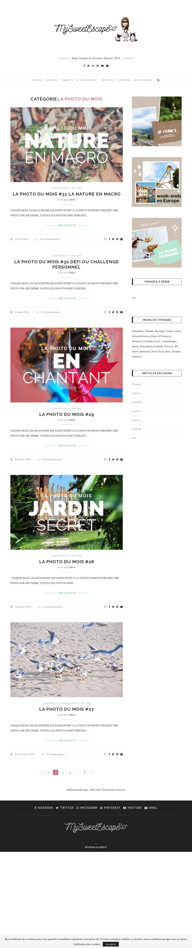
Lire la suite (66, 225)
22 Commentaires (50, 455)
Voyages (50, 80)
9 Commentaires (53, 746)
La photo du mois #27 (66, 703)
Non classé (78, 188)
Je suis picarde (86, 80)
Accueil (37, 80)
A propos (124, 80)
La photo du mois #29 (66, 411)
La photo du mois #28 (66, 557)
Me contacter (142, 80)
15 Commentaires (48, 237)
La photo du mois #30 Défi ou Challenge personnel (66, 263)
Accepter (110, 944)
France (66, 80)
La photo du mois (58, 188)
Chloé (71, 200)
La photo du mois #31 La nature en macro (67, 194)
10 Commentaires (48, 309)
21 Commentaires (50, 600)
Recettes (107, 80)
